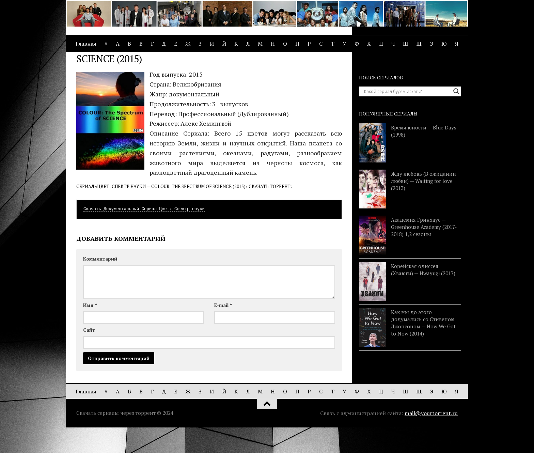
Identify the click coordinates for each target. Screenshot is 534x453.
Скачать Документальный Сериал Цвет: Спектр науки (144, 234)
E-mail (223, 330)
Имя (90, 330)
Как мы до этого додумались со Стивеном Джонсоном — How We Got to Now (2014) (423, 348)
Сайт (89, 355)
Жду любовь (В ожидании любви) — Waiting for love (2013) (423, 206)
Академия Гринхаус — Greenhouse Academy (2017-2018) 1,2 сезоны (424, 252)
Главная (86, 43)
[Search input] (407, 117)
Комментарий (100, 284)
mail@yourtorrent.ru (431, 438)
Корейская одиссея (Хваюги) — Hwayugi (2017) (423, 295)
